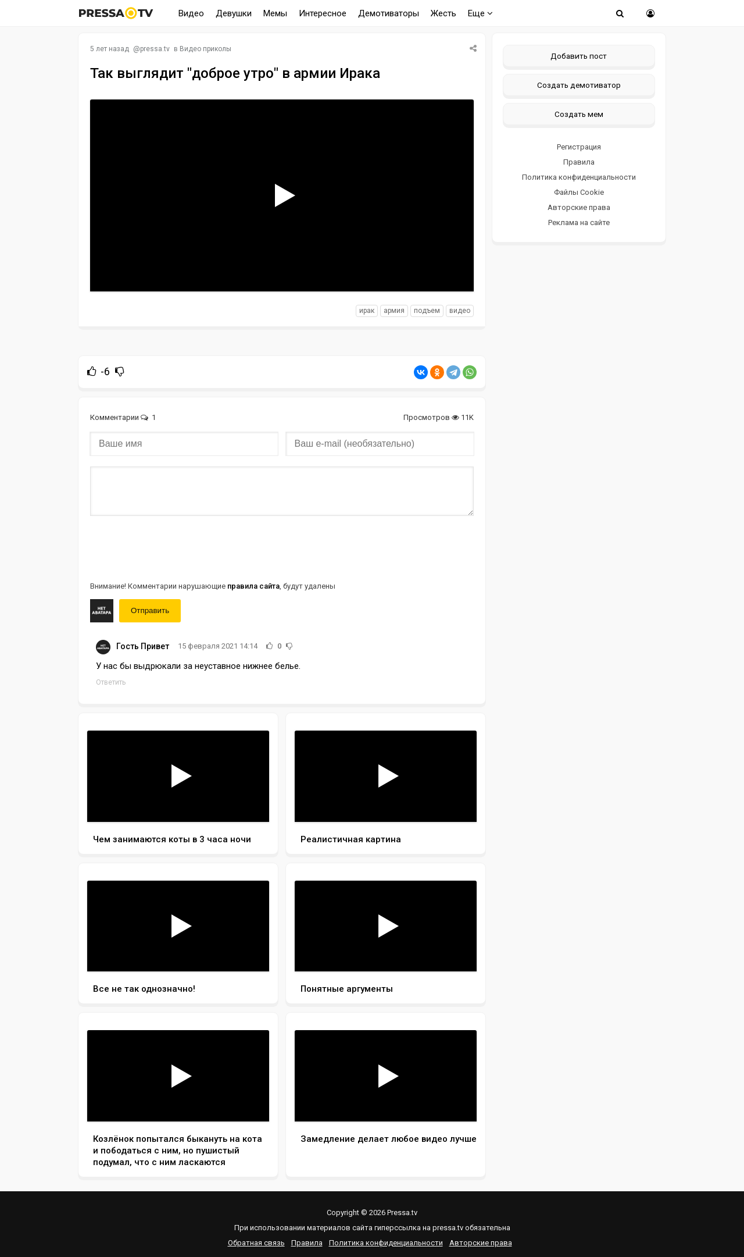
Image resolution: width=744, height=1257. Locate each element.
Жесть (443, 13)
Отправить (150, 610)
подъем (427, 311)
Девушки (234, 13)
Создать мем (579, 114)
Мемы (275, 13)
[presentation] (178, 547)
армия (394, 311)
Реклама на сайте (579, 222)
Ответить (111, 682)
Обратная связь (256, 1242)
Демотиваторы (388, 13)
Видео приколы (205, 49)
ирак (366, 311)
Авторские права (579, 207)
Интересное (322, 13)
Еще (480, 13)
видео (459, 311)
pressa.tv (155, 49)
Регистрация (579, 147)
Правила (579, 162)
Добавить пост (578, 55)
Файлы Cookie (579, 192)
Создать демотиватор (579, 85)
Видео (191, 13)
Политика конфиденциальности (579, 177)
